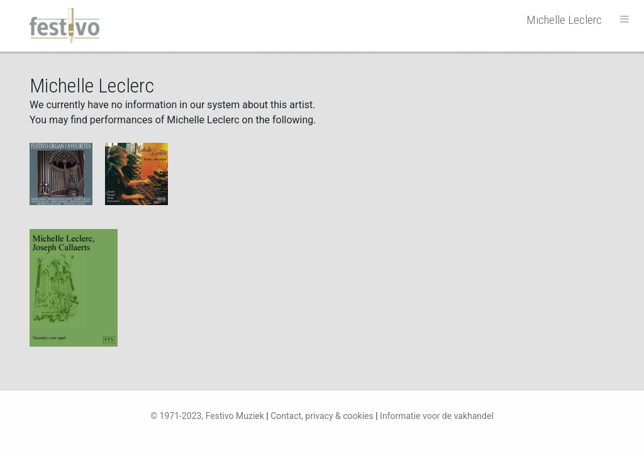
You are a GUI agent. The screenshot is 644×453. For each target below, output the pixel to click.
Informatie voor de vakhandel (437, 416)
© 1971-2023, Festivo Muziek (207, 416)
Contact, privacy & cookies (322, 416)
